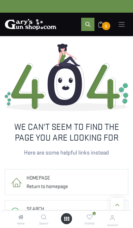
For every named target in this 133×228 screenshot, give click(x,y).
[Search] (44, 216)
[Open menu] (66, 219)
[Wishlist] (89, 217)
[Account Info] (112, 217)
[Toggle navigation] (121, 24)
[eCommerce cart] (104, 24)
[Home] (21, 216)
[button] (87, 24)
